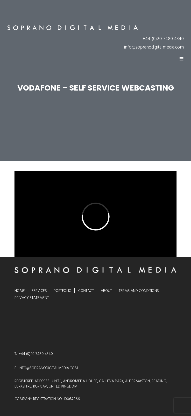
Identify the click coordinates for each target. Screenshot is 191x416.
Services (39, 290)
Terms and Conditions (139, 290)
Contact (86, 290)
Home (19, 290)
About (106, 290)
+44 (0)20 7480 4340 (163, 39)
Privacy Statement (31, 297)
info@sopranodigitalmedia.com (154, 47)
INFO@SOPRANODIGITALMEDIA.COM (48, 368)
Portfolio (62, 290)
